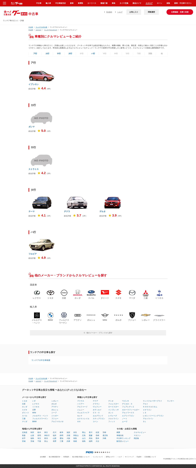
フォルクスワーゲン (40, 419)
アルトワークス (128, 413)
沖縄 (104, 438)
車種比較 (120, 435)
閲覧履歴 (151, 12)
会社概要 (43, 457)
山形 (32, 435)
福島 (32, 438)
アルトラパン (148, 419)
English (109, 12)
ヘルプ (119, 12)
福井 (54, 435)
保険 (168, 3)
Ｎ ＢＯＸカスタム (150, 407)
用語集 (136, 438)
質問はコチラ (110, 457)
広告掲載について (150, 457)
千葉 (39, 441)
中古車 (31, 27)
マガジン (137, 435)
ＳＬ (144, 422)
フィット (111, 422)
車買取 (80, 3)
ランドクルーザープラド (152, 401)
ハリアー (80, 404)
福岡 (90, 441)
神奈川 (47, 435)
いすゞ (34, 401)
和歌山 (76, 435)
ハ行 (93, 53)
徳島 (84, 441)
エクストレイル (83, 419)
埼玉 (39, 438)
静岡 (61, 435)
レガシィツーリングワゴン (153, 416)
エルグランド (98, 416)
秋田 (32, 432)
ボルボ (54, 404)
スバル (24, 416)
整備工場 (103, 3)
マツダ (24, 422)
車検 (113, 3)
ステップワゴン (99, 419)
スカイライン (113, 419)
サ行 (59, 53)
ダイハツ (25, 413)
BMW (34, 422)
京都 (68, 435)
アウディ (54, 407)
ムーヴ (124, 422)
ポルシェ (54, 410)
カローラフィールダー (130, 410)
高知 (90, 438)
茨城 (32, 441)
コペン (95, 422)
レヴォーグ (112, 416)
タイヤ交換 (124, 3)
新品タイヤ (137, 3)
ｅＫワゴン (147, 410)
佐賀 (97, 432)
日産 (23, 404)
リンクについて (98, 457)
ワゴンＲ (125, 401)
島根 (75, 441)
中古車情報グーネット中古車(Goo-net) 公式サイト (179, 459)
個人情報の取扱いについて (81, 457)
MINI (34, 413)
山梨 (54, 438)
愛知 (61, 438)
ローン (159, 3)
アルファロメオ (57, 422)
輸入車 (48, 3)
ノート (124, 419)
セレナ (79, 416)
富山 (46, 441)
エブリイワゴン (128, 416)
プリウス (80, 401)
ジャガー (54, 416)
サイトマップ (129, 457)
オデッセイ (97, 410)
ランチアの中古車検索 (40, 360)
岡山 (84, 432)
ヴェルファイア (83, 413)
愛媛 (90, 435)
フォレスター (113, 404)
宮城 (23, 441)
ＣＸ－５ (96, 413)
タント (110, 413)
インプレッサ (113, 410)
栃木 (39, 432)
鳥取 (75, 438)
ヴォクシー (97, 407)
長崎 (97, 435)
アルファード (82, 407)
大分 (97, 441)
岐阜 (61, 432)
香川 (90, 432)
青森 (23, 435)
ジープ (54, 413)
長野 (54, 441)
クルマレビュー (140, 432)
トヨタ (24, 401)
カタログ (149, 3)
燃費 (118, 432)
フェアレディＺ (128, 407)
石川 (54, 432)
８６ (79, 422)
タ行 (70, 53)
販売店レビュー (123, 441)
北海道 (24, 432)
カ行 (47, 53)
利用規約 (66, 457)
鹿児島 (105, 435)
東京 (46, 432)
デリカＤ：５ (127, 404)
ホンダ (24, 407)
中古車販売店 (60, 3)
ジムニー (80, 410)
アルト (145, 404)
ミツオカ (35, 407)
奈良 (75, 432)
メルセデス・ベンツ (40, 416)
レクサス (35, 404)
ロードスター (113, 407)
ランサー (170, 401)
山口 (84, 438)
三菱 (23, 419)
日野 (34, 410)
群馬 (39, 435)
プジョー (54, 419)
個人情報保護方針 (54, 457)
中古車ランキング (123, 438)
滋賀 (68, 432)
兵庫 (68, 441)
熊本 (97, 438)
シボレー (54, 401)
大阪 (68, 438)
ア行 (35, 53)
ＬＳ (144, 413)
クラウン (96, 404)
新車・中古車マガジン (183, 3)
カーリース (91, 3)
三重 (61, 441)
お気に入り (133, 12)
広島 (84, 435)
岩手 (23, 438)
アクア (95, 401)
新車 (72, 3)
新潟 (46, 438)
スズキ (24, 410)
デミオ (110, 401)
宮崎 (104, 432)
